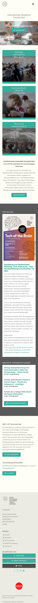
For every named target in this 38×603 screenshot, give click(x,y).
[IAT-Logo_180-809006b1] (4, 2)
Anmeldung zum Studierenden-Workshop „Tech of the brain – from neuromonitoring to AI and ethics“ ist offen (19, 267)
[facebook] (14, 571)
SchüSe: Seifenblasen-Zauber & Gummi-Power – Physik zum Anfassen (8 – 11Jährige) (17, 382)
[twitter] (17, 571)
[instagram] (20, 571)
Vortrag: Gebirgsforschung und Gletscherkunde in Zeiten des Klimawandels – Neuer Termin (16, 370)
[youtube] (23, 571)
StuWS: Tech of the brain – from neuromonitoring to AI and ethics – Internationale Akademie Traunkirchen (18, 350)
